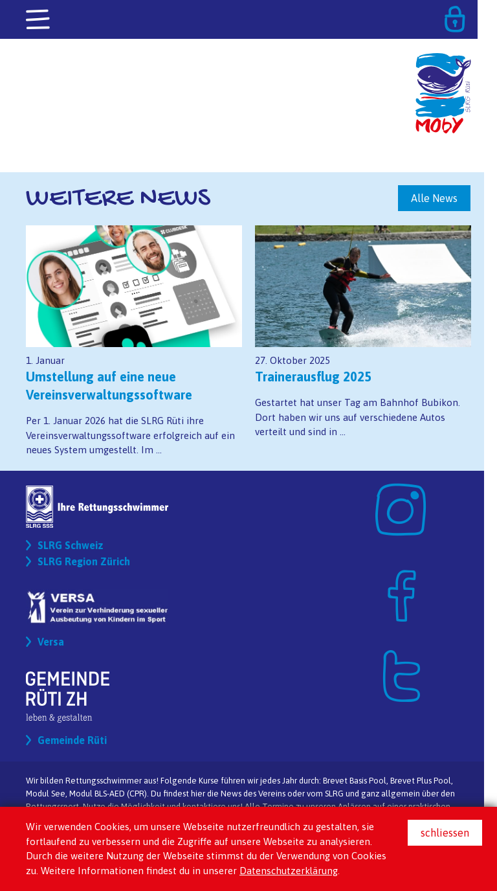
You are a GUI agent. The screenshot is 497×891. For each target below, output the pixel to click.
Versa (51, 642)
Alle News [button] (434, 198)
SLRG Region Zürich (84, 561)
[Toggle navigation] (39, 20)
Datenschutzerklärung (288, 870)
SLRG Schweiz (71, 545)
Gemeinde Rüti (72, 740)
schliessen (445, 833)
